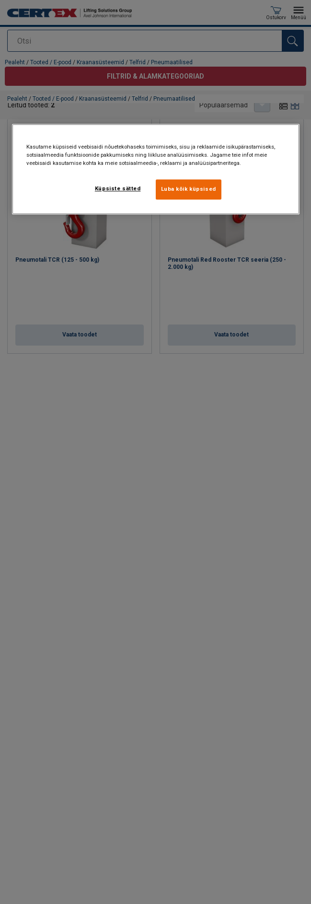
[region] (155, 169)
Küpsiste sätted (118, 188)
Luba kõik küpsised (188, 188)
